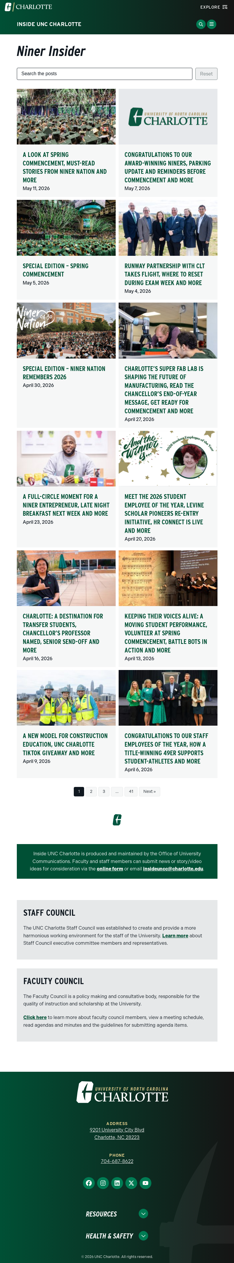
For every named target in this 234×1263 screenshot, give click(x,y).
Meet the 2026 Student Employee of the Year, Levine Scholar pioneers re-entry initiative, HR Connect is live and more (164, 513)
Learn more (175, 936)
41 (131, 791)
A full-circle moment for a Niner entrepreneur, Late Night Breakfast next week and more (66, 505)
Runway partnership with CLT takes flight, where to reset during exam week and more (165, 274)
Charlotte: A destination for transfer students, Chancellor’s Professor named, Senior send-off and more (63, 633)
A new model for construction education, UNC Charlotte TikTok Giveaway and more (65, 744)
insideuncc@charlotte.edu (173, 869)
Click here (35, 1017)
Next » (149, 791)
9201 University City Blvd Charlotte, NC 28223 (117, 1133)
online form (110, 869)
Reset (206, 74)
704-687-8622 (117, 1161)
